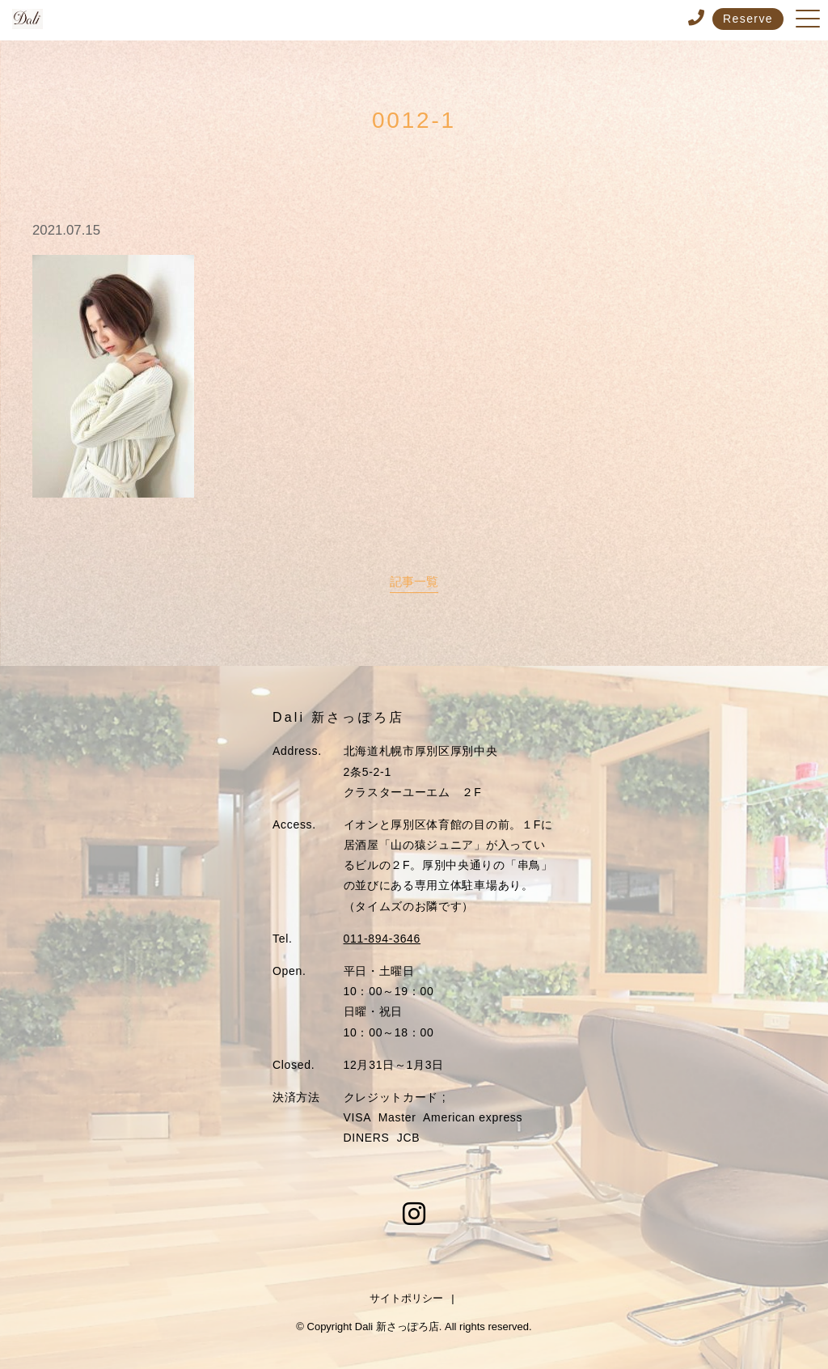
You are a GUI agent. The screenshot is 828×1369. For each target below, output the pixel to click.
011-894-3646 (382, 938)
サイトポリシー (406, 1298)
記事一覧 (414, 581)
